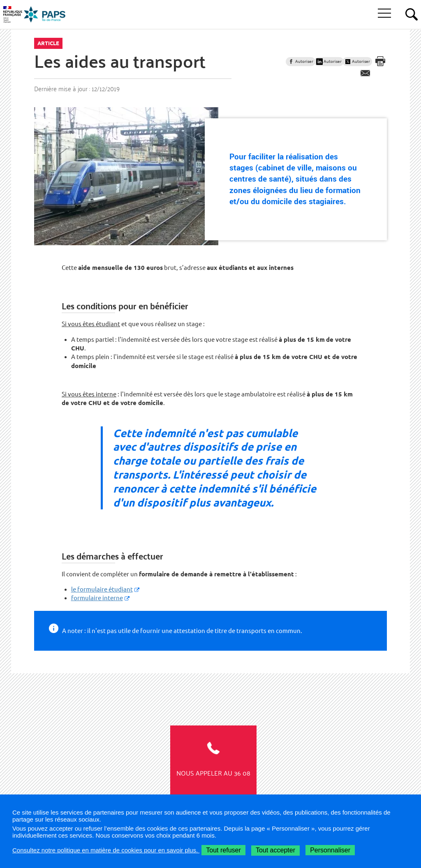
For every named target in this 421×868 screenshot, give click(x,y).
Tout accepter (275, 850)
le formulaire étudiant (102, 589)
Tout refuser (223, 850)
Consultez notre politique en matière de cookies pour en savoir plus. (105, 850)
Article (48, 43)
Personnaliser (330, 850)
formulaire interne (97, 597)
